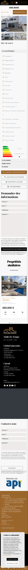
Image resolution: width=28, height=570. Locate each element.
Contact (5, 515)
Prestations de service (11, 510)
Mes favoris (6, 517)
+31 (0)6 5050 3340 (9, 357)
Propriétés (6, 497)
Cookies (4, 523)
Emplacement (6, 163)
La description (6, 160)
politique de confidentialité (11, 242)
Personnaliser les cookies (12, 563)
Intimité (4, 521)
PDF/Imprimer (14, 187)
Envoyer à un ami (14, 182)
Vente (7, 504)
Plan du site (6, 524)
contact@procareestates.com (11, 382)
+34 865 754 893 (8, 373)
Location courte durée (14, 506)
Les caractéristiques (8, 51)
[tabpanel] (14, 297)
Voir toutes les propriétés (16, 499)
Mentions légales (7, 520)
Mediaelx (11, 528)
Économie (5, 167)
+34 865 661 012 (8, 356)
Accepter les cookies (12, 559)
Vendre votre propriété (11, 511)
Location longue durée (14, 501)
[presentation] (9, 463)
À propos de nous (9, 508)
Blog (3, 513)
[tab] (14, 51)
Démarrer (6, 495)
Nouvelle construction (14, 502)
